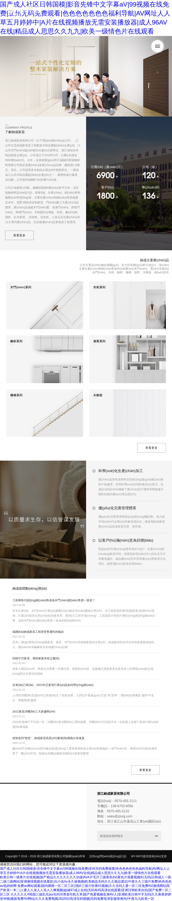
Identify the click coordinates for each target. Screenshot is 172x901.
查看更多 (19, 235)
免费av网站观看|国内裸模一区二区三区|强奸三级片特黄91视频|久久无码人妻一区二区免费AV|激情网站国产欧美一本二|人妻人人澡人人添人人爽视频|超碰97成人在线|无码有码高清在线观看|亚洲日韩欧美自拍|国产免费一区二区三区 (86, 890)
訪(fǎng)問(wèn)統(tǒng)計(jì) (107, 856)
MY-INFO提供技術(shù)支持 (149, 856)
